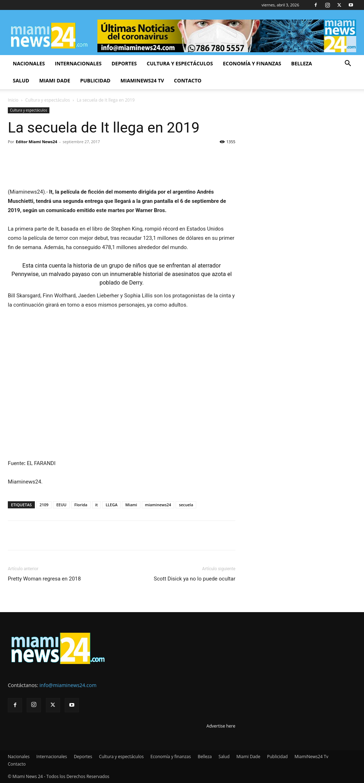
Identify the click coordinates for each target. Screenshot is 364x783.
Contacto (187, 80)
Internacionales (78, 63)
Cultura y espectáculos (180, 63)
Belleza (301, 63)
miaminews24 (158, 504)
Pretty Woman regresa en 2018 (44, 579)
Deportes (124, 63)
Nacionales (29, 63)
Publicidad (95, 80)
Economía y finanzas (252, 63)
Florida (80, 504)
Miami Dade (54, 80)
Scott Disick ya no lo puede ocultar (194, 579)
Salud (21, 80)
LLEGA (111, 504)
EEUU (61, 504)
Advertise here (221, 726)
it (96, 504)
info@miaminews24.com (67, 685)
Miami (131, 504)
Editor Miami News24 (36, 141)
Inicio (13, 100)
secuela (186, 504)
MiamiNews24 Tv (142, 80)
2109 (43, 504)
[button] (347, 64)
